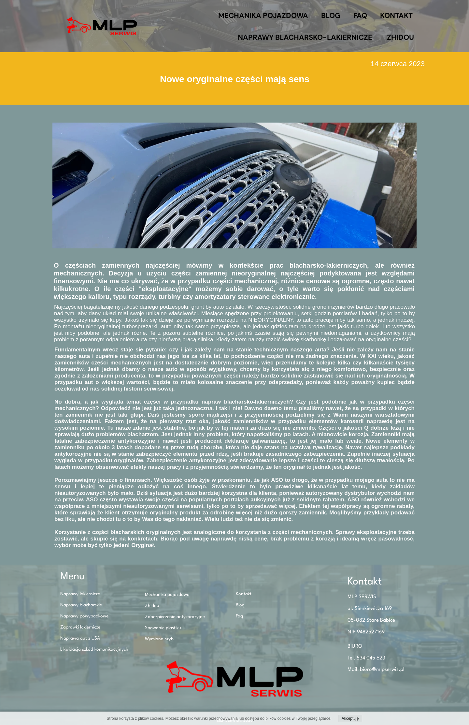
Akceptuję (350, 718)
